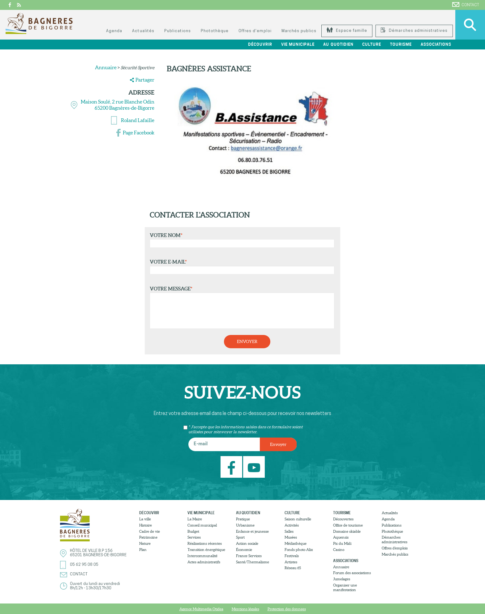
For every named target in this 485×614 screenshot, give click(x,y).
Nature (145, 543)
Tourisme (401, 44)
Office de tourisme (348, 525)
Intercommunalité (202, 556)
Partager (144, 80)
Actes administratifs (203, 562)
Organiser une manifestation (345, 587)
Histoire (145, 525)
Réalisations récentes (204, 543)
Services (194, 537)
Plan (143, 550)
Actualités (143, 31)
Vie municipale (298, 44)
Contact (465, 4)
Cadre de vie (149, 531)
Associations (436, 44)
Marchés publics (298, 31)
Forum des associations (352, 573)
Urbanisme (245, 525)
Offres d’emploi (254, 31)
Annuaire (106, 67)
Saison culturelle (298, 519)
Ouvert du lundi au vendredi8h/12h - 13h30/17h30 (95, 586)
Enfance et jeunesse (252, 531)
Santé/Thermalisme (252, 562)
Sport (240, 537)
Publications (177, 31)
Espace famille (347, 31)
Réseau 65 (293, 568)
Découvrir (260, 44)
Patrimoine (148, 537)
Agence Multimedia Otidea (201, 609)
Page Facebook (138, 132)
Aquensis (341, 537)
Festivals (292, 556)
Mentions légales (245, 609)
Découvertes (343, 519)
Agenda (114, 31)
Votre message (241, 307)
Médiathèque (296, 543)
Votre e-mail (241, 266)
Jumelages (341, 579)
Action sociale (247, 543)
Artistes (291, 562)
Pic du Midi (342, 543)
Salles (289, 531)
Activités (292, 525)
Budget (193, 531)
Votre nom (241, 240)
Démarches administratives (414, 31)
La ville (145, 519)
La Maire (194, 519)
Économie (244, 550)
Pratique (243, 519)
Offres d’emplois (395, 548)
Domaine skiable (347, 531)
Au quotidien (338, 44)
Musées (291, 537)
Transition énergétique (206, 550)
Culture (371, 44)
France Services (249, 556)
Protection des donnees (287, 609)
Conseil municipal (202, 525)
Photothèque (215, 31)
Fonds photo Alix (299, 550)
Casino (338, 550)
